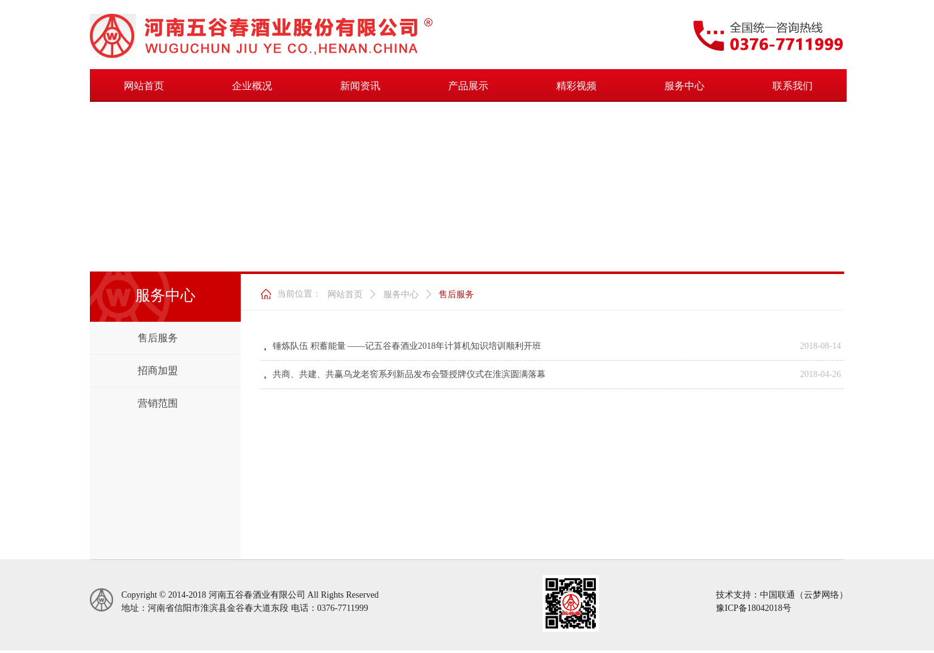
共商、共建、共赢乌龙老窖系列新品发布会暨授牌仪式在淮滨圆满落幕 (409, 374)
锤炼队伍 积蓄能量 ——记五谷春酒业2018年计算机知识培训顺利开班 (407, 346)
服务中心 (401, 294)
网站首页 (345, 294)
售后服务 (456, 294)
